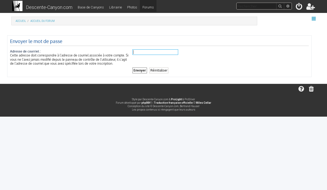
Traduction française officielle (173, 102)
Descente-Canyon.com (49, 7)
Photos (132, 7)
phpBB (145, 102)
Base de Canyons (91, 7)
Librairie (115, 7)
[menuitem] (299, 7)
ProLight (176, 99)
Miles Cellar (203, 102)
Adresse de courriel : (29, 51)
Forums (148, 7)
